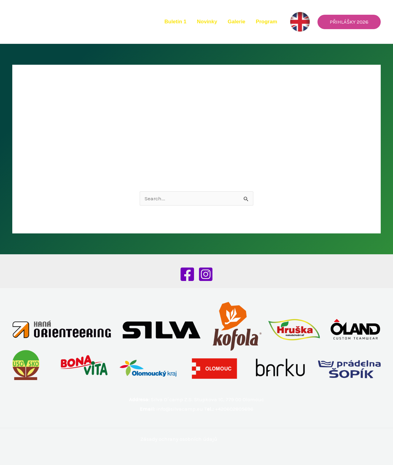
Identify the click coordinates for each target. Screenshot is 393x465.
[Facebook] (187, 274)
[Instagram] (205, 274)
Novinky (207, 22)
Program (266, 22)
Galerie (236, 22)
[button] (349, 22)
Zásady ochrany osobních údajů (178, 439)
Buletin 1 (175, 22)
